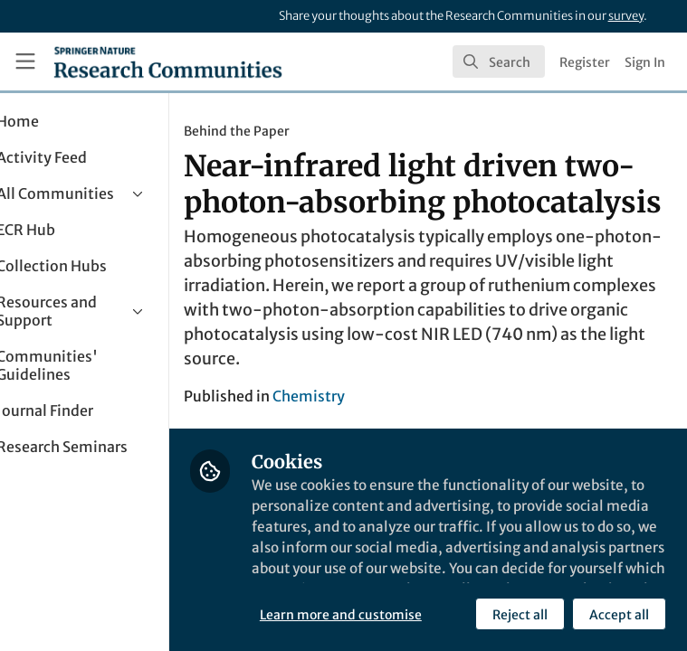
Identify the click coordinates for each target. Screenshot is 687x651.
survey (626, 16)
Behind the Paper (299, 131)
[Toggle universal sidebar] (25, 61)
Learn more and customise (403, 574)
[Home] (168, 61)
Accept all (465, 614)
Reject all (366, 614)
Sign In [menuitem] (645, 62)
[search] (499, 61)
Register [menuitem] (584, 62)
